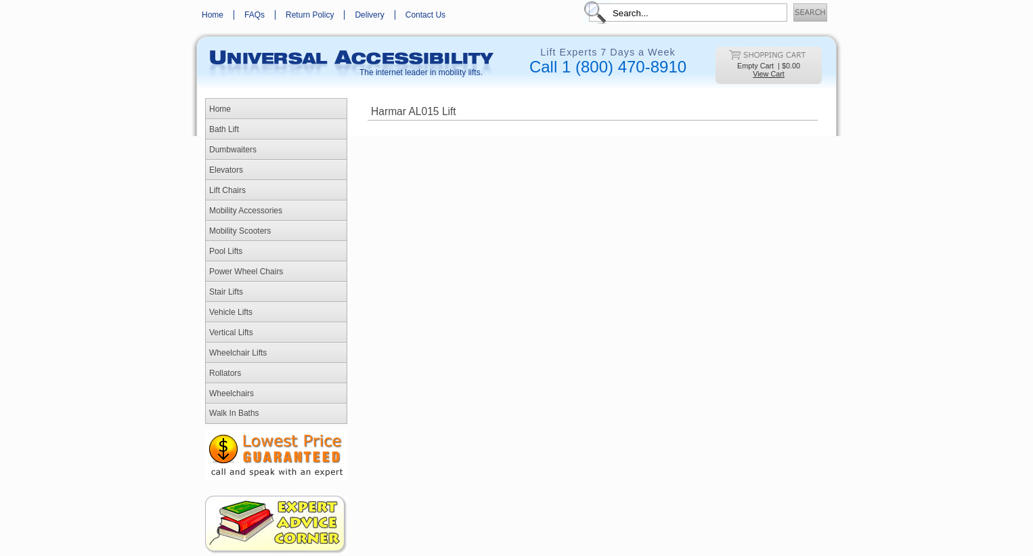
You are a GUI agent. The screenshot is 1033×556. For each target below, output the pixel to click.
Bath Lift (224, 129)
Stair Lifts (226, 292)
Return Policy (310, 15)
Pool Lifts (225, 251)
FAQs (254, 15)
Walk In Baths (234, 413)
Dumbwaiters (233, 149)
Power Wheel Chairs (246, 271)
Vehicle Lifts (230, 312)
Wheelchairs (231, 393)
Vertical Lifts (231, 332)
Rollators (225, 373)
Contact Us (425, 15)
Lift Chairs (227, 190)
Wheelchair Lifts (238, 353)
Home (212, 15)
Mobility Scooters (240, 231)
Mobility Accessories (245, 210)
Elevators (226, 170)
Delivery (369, 15)
